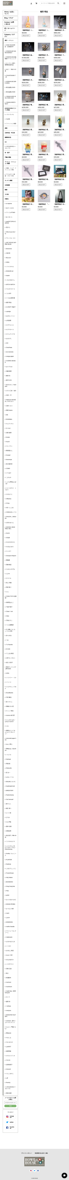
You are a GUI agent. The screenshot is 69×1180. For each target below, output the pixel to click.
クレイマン (9, 446)
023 (7, 343)
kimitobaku (9, 419)
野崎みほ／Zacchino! (10, 749)
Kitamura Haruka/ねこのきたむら (10, 400)
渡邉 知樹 (9, 1093)
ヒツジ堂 (8, 813)
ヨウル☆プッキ (10, 1055)
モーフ (8, 997)
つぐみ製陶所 (10, 625)
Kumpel (8, 455)
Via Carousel (9, 799)
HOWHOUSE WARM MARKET (10, 51)
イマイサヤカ (10, 266)
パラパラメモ (10, 114)
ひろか (8, 817)
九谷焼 (8, 119)
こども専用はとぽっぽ (10, 482)
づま (7, 640)
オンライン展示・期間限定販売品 (10, 64)
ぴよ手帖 (8, 822)
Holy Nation (9, 877)
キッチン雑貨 (8, 180)
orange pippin (10, 356)
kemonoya (9, 459)
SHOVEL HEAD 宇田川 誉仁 (10, 527)
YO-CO (8, 1060)
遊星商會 (8, 1051)
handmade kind (10, 786)
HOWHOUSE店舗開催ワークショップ (10, 57)
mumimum (9, 986)
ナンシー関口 (10, 711)
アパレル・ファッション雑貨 (10, 162)
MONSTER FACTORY (10, 1015)
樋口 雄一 (9, 808)
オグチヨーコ (10, 329)
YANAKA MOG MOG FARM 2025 (10, 97)
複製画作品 (8, 137)
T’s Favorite (9, 644)
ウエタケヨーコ (10, 289)
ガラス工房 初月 (11, 390)
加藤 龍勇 (9, 371)
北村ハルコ (9, 405)
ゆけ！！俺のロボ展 (10, 70)
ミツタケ (8, 946)
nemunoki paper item (10, 739)
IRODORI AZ (9, 271)
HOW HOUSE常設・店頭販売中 (10, 45)
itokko (7, 262)
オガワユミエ (10, 325)
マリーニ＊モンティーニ (10, 931)
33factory (8, 498)
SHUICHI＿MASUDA (10, 517)
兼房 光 (8, 375)
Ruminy (8, 1082)
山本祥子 (8, 1046)
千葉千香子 (9, 607)
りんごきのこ (10, 1073)
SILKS (8, 533)
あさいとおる (10, 208)
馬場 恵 (8, 763)
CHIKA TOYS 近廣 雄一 (10, 597)
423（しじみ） (10, 507)
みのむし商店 (10, 950)
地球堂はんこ (10, 602)
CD (6, 142)
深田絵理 (8, 831)
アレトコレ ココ (10, 238)
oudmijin (8, 311)
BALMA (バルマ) (10, 781)
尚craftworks (9, 692)
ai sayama (9, 203)
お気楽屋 (8, 320)
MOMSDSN (9, 922)
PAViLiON (9, 768)
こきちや (8, 477)
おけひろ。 (9, 338)
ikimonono (9, 248)
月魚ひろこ (9, 620)
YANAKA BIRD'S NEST (10, 103)
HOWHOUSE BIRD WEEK (10, 82)
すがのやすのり (10, 542)
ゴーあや (8, 473)
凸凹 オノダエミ (10, 658)
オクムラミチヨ (10, 334)
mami (7, 913)
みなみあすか (10, 959)
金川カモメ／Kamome (10, 385)
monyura (8, 1010)
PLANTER (9, 859)
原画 (6, 128)
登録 (10, 1106)
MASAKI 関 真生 (10, 904)
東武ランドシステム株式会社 (10, 667)
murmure (8, 982)
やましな (8, 1037)
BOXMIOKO (9, 882)
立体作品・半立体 (10, 132)
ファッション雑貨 (11, 123)
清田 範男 (9, 432)
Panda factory (10, 795)
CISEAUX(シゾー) (11, 512)
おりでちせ (9, 366)
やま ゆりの (9, 1042)
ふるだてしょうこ (11, 868)
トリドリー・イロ (11, 677)
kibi (7, 415)
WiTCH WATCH (10, 284)
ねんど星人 (9, 744)
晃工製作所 (9, 464)
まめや (8, 917)
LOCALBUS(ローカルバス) (10, 147)
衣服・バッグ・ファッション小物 (10, 168)
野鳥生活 (8, 1033)
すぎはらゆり (10, 546)
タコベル (8, 578)
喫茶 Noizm (9, 410)
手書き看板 (8, 157)
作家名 (7, 199)
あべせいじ (9, 217)
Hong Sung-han (10, 886)
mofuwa (8, 1006)
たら (7, 591)
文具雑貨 (7, 185)
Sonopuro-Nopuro (11, 555)
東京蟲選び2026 (10, 92)
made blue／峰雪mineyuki (10, 991)
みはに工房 (9, 955)
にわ (7, 726)
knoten (8, 437)
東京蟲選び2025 (10, 87)
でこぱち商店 (10, 653)
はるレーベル (10, 777)
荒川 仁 (8, 227)
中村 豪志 (9, 697)
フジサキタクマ (10, 841)
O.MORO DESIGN (10, 361)
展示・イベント (9, 40)
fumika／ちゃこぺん (10, 854)
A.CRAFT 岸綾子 (11, 307)
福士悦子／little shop (10, 836)
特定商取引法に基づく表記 (41, 1153)
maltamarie (9, 937)
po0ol (7, 895)
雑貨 (6, 189)
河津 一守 (9, 395)
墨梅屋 (8, 560)
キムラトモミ (10, 423)
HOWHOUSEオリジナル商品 (10, 109)
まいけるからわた (11, 899)
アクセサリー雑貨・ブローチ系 (10, 175)
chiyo (7, 616)
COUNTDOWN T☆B (10, 76)
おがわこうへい (10, 316)
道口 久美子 (9, 662)
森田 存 (8, 1001)
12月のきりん (10, 522)
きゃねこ (8, 428)
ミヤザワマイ (10, 964)
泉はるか (8, 257)
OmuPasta (9, 347)
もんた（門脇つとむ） (10, 1027)
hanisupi (8, 759)
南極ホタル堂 (10, 706)
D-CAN (8, 649)
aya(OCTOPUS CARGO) (10, 222)
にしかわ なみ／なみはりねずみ (10, 720)
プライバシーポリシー (26, 1153)
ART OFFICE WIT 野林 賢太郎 (11, 243)
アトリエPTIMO (10, 212)
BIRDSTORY (9, 790)
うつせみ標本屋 (10, 298)
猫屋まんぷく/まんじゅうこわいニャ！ (10, 732)
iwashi (8, 275)
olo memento (9, 352)
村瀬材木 (8, 977)
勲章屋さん (9, 450)
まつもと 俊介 (10, 908)
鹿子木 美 (9, 380)
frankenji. (8, 864)
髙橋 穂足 (9, 564)
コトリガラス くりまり (10, 488)
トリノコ (8, 682)
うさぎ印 (8, 293)
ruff (7, 1078)
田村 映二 (9, 587)
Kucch (8, 441)
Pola (7, 890)
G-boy (8, 503)
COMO (8, 468)
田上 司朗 (9, 582)
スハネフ (8, 551)
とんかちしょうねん (10, 687)
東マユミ (8, 804)
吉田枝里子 (9, 1064)
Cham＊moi (9, 611)
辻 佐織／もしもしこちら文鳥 (10, 630)
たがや (8, 573)
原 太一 (8, 772)
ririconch (8, 1069)
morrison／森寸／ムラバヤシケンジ (10, 1021)
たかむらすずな (10, 569)
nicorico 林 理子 (10, 715)
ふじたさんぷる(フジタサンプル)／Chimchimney (10, 847)
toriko (7, 673)
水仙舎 (8, 537)
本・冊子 (7, 152)
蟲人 (7, 973)
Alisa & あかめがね (10, 232)
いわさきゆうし (10, 280)
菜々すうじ (9, 702)
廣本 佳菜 (9, 826)
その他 (7, 194)
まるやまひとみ (10, 941)
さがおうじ (9, 494)
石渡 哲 (8, 253)
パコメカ (8, 754)
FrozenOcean (10, 873)
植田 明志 (9, 302)
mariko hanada (10, 926)
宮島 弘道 (9, 968)
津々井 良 (9, 635)
